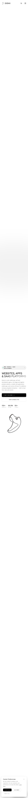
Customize (16, 789)
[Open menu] (25, 3)
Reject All (7, 793)
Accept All (7, 789)
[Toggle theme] (21, 3)
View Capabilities (14, 399)
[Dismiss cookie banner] (24, 779)
